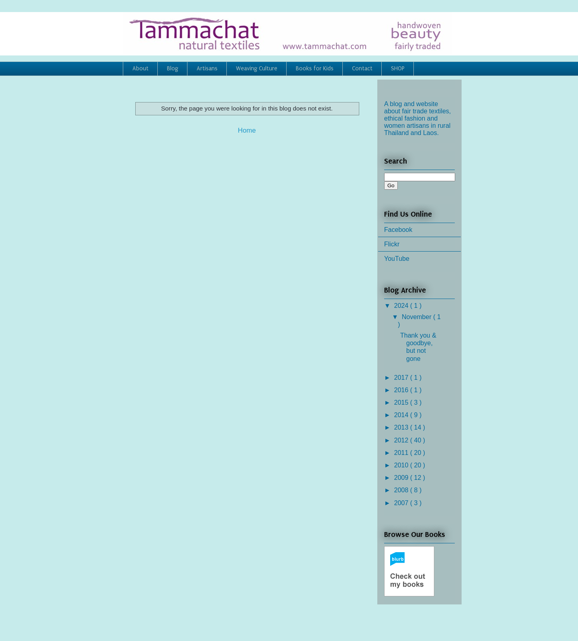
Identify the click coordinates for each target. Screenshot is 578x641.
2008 (402, 490)
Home (247, 130)
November (417, 316)
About (140, 68)
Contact (362, 68)
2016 (402, 390)
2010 (402, 465)
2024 (402, 305)
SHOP (398, 68)
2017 (402, 377)
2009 (402, 477)
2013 (402, 427)
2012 (402, 440)
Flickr (391, 244)
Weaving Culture (256, 68)
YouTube (396, 258)
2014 (402, 415)
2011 (402, 452)
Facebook (398, 229)
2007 (402, 503)
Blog (172, 68)
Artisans (207, 68)
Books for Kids (315, 68)
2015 (402, 402)
